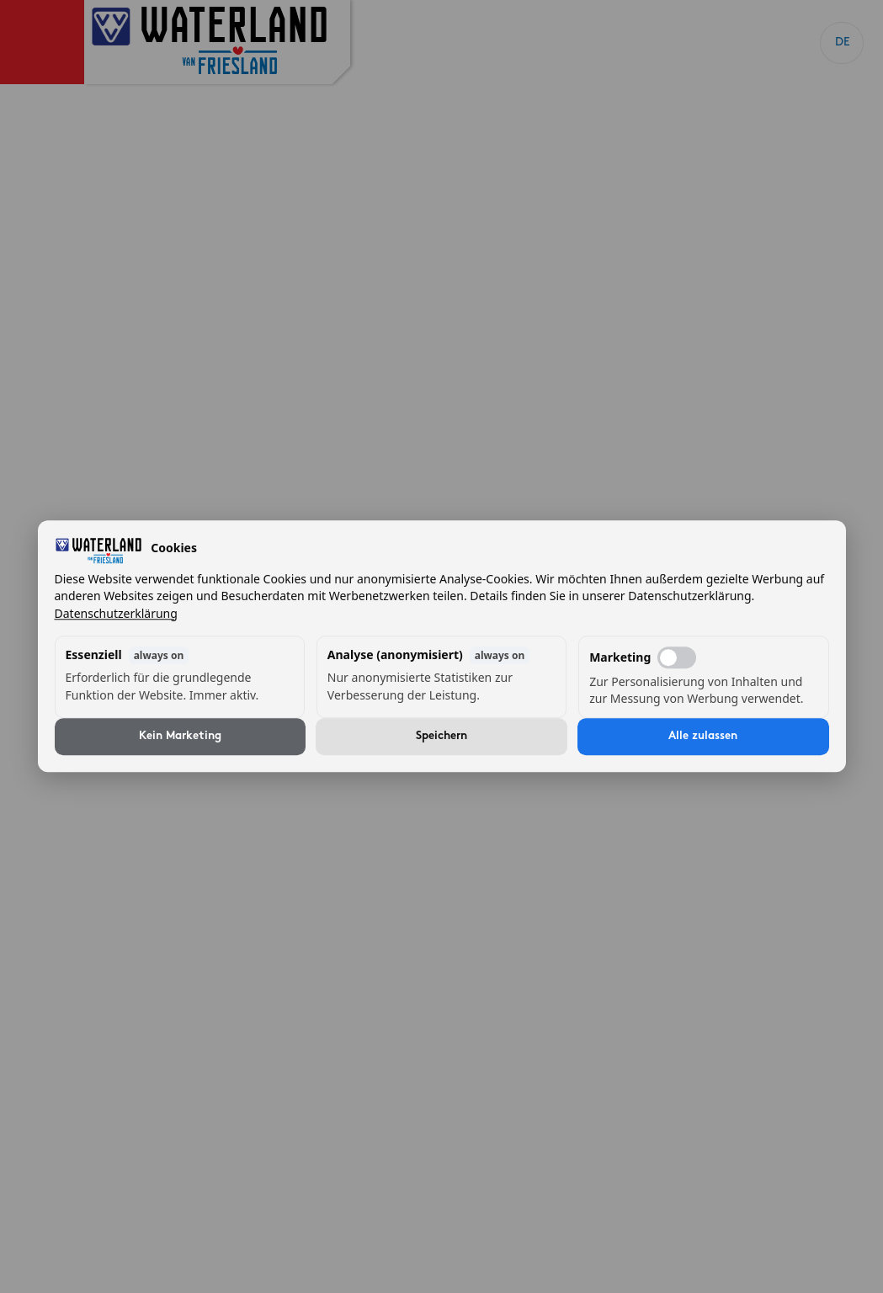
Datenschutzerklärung (116, 613)
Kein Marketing (180, 737)
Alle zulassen (702, 737)
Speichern (441, 737)
